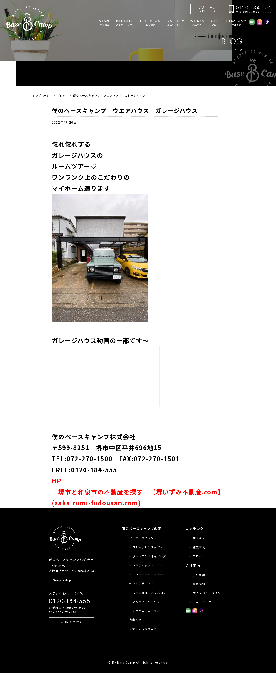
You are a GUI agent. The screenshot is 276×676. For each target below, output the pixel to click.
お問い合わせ (207, 9)
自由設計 (150, 22)
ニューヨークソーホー (148, 574)
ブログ (215, 22)
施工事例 (197, 22)
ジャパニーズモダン (146, 610)
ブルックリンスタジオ (148, 547)
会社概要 (236, 22)
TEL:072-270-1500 (82, 458)
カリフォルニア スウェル (150, 592)
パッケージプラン (125, 22)
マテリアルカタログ (143, 629)
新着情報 (105, 22)
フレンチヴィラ (143, 583)
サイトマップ (202, 602)
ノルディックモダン (146, 601)
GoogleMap (63, 589)
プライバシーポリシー (208, 593)
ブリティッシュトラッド (149, 565)
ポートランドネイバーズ (149, 556)
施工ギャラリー (175, 22)
